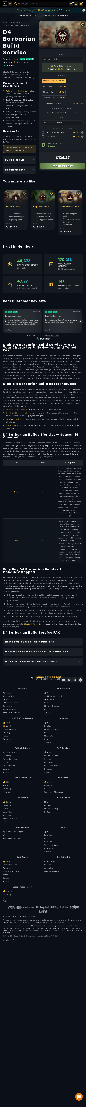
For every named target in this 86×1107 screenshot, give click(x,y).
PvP (46, 709)
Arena (5, 875)
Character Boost (51, 765)
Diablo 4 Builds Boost (34, 624)
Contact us (25, 15)
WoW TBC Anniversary (22, 718)
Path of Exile (63, 797)
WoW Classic (64, 778)
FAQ (36, 15)
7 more (47, 713)
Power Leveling (10, 729)
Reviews (46, 15)
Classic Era (49, 785)
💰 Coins (7, 802)
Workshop (7, 815)
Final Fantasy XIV (22, 778)
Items (46, 739)
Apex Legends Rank (12, 838)
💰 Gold (48, 693)
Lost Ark (64, 827)
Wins (5, 835)
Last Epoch (22, 857)
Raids (46, 703)
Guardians (49, 848)
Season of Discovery (53, 792)
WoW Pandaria (64, 748)
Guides (6, 699)
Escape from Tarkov (22, 887)
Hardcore (48, 789)
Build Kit (59, 69)
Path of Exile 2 (22, 748)
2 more (6, 772)
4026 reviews (53, 335)
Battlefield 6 (63, 857)
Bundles (48, 726)
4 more (6, 742)
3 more (47, 742)
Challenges (49, 762)
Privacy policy (9, 709)
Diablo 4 (63, 718)
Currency (7, 756)
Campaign (48, 868)
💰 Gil (6, 782)
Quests (6, 898)
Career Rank (49, 861)
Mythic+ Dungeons (53, 706)
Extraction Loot (10, 818)
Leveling (7, 789)
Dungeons (7, 739)
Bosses (47, 732)
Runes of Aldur (10, 752)
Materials (48, 736)
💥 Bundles (49, 699)
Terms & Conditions (12, 713)
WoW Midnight (64, 688)
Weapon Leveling (52, 871)
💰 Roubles (8, 891)
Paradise (48, 841)
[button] (76, 3)
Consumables (9, 765)
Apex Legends (22, 827)
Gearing (6, 732)
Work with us (9, 696)
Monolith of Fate (11, 871)
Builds (47, 812)
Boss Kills (7, 812)
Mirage (47, 802)
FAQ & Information (12, 703)
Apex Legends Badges (13, 832)
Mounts (6, 792)
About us (7, 693)
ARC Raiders (22, 797)
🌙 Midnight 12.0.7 (53, 696)
